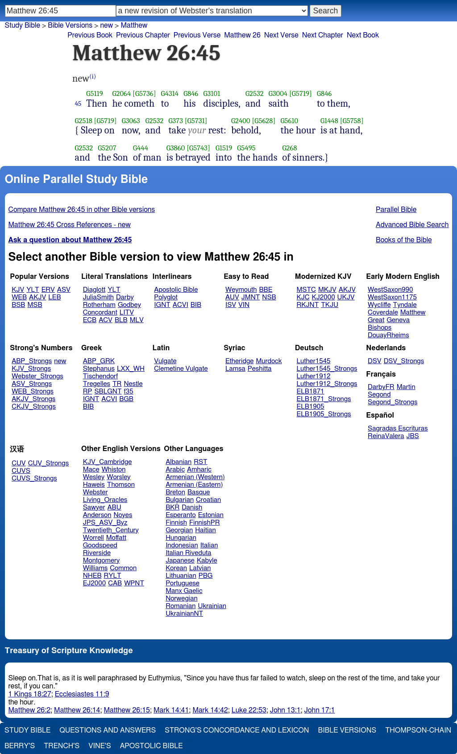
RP (87, 391)
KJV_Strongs (31, 368)
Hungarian (181, 537)
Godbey (129, 305)
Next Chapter (322, 35)
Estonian (211, 515)
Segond (379, 394)
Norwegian (181, 598)
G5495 (246, 148)
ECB (89, 320)
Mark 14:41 (171, 710)
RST (201, 462)
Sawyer (94, 507)
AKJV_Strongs (33, 399)
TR (116, 384)
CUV (19, 463)
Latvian (200, 568)
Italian (209, 545)
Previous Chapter (143, 35)
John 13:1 (285, 710)
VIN (243, 305)
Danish (192, 507)
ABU (114, 507)
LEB (54, 297)
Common (123, 568)
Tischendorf (100, 376)
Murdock (269, 361)
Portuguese (182, 583)
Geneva (398, 320)
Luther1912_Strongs (327, 384)
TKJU (329, 305)
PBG (206, 575)
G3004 (278, 93)
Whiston (114, 469)
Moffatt (116, 537)
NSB (269, 297)
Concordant (100, 312)
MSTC (306, 289)
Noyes (122, 515)
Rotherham (99, 305)
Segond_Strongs (392, 402)
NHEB (92, 575)
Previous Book (89, 35)
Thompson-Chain (418, 730)
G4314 (170, 93)
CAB (115, 583)
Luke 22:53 (249, 710)
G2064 (121, 93)
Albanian (178, 462)
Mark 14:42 (210, 710)
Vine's (99, 746)
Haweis (94, 484)
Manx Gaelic (184, 591)
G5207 (107, 148)
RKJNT (308, 305)
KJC (303, 297)
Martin (406, 387)
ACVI (180, 305)
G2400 (240, 120)
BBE (266, 289)
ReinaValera (386, 436)
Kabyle (207, 560)
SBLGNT (107, 391)
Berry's (19, 746)
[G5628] (263, 120)
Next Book (363, 35)
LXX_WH (131, 368)
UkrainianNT (184, 613)
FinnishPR (204, 522)
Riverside (97, 553)
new (60, 361)
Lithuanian (181, 575)
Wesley (93, 477)
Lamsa (235, 368)
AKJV (37, 297)
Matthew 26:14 (77, 710)
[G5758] (352, 120)
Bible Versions (70, 25)
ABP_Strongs (32, 361)
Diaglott (94, 289)
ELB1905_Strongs (324, 414)
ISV (230, 305)
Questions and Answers (107, 730)
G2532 (254, 93)
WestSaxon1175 (392, 297)
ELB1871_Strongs (324, 399)
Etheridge (239, 361)
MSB (34, 305)
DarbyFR (381, 387)
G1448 (329, 120)
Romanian (180, 606)
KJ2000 (323, 297)
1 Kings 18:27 (29, 694)
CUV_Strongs (48, 463)
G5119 (94, 93)
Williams (95, 568)
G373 (175, 120)
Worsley (118, 477)
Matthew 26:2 (29, 710)
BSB (18, 305)
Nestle (133, 384)
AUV (232, 297)
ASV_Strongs (32, 384)
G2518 (83, 120)
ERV (48, 289)
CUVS (21, 471)
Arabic (175, 469)
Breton (175, 492)
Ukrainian (212, 606)
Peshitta (260, 368)
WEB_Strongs (33, 391)
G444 (140, 148)
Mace (91, 469)
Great (376, 320)
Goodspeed (100, 545)
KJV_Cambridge (107, 462)
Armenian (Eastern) (194, 484)
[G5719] (300, 93)
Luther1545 (314, 361)
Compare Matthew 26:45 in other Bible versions (81, 209)
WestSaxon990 (390, 289)
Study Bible (22, 25)
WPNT (134, 583)
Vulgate (165, 361)
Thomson (121, 484)
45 (78, 103)
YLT (32, 289)
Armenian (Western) (195, 477)
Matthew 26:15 (127, 710)
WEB (19, 297)
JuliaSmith (98, 297)
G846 (190, 93)
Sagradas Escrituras (398, 428)
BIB (196, 305)
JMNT (250, 297)
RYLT (112, 575)
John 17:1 (319, 710)
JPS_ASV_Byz (105, 522)
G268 (290, 148)
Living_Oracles (105, 500)
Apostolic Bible (151, 746)
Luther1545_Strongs (327, 368)
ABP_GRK (99, 361)
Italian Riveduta (188, 553)
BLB (121, 320)
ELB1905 (310, 406)
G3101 (212, 93)
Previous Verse (197, 35)
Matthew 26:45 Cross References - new (69, 224)
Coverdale (383, 312)
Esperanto (181, 515)
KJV (18, 289)
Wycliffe (379, 305)
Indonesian (182, 545)
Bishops (379, 327)
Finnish (176, 522)
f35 (128, 391)
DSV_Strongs (404, 361)
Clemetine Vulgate (181, 368)
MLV (137, 320)
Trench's (61, 746)
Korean (176, 568)
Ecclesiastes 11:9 (82, 694)
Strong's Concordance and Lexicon (237, 730)
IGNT (162, 305)
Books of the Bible (404, 240)
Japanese (180, 560)
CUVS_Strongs (34, 478)
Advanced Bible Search (412, 224)
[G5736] (144, 93)
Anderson (97, 515)
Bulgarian (180, 500)
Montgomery (101, 560)
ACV (105, 320)
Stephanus (99, 368)
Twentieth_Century (111, 530)
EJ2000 (94, 583)
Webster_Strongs (37, 376)
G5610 (289, 120)
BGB (126, 399)
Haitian (205, 530)
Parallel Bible (396, 209)
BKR (172, 507)
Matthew (413, 312)
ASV (64, 289)
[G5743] (198, 148)
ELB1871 (310, 391)
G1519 (224, 148)
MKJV (327, 289)
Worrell (93, 537)
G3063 (131, 120)
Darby (125, 297)
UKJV (346, 297)
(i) (92, 76)
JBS (412, 436)
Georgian (179, 530)
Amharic (199, 469)
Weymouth (241, 289)
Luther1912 (314, 376)
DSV (375, 361)
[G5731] (196, 120)
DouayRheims (388, 335)
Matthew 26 (242, 35)
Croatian (208, 500)
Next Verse (281, 35)
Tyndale (405, 305)
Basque (198, 492)
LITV (127, 312)
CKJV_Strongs (34, 406)
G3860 (175, 148)
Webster (95, 492)
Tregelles (96, 384)
